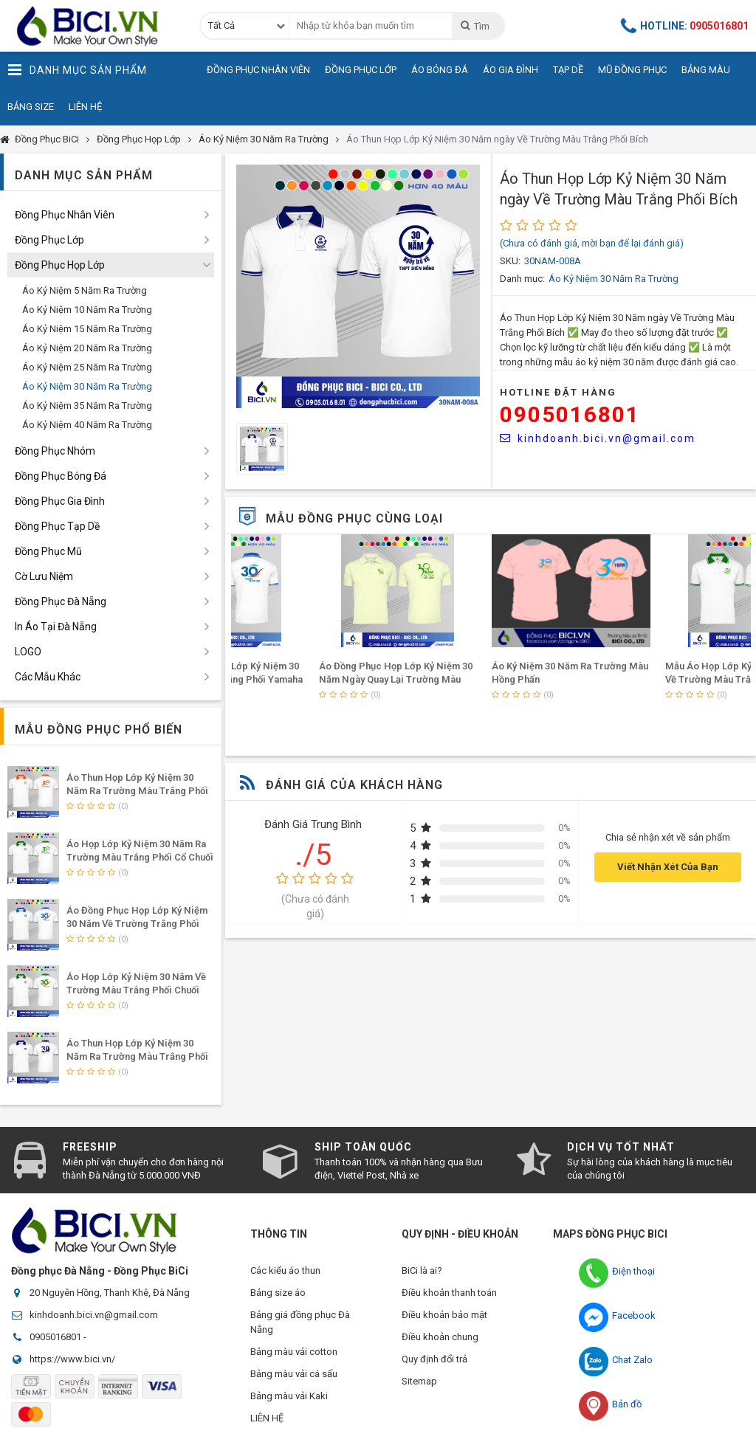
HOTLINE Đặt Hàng (558, 392)
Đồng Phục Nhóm (55, 451)
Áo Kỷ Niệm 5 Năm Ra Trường (84, 290)
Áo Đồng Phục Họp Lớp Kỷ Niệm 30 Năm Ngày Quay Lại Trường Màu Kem (488, 679)
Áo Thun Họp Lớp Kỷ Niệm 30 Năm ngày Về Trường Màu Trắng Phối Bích (497, 139)
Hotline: (685, 26)
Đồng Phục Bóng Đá (60, 476)
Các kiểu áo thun (285, 1270)
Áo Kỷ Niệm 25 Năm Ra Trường (87, 367)
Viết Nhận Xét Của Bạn (667, 866)
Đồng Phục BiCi (47, 139)
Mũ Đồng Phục (632, 69)
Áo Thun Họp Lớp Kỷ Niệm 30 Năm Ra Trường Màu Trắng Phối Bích (137, 1056)
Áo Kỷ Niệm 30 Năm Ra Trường (264, 139)
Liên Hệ (85, 106)
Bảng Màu (705, 69)
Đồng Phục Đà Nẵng (60, 601)
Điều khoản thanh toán (449, 1292)
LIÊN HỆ (267, 1418)
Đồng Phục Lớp (360, 69)
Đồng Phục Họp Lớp (139, 139)
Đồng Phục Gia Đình (60, 501)
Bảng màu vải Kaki (289, 1395)
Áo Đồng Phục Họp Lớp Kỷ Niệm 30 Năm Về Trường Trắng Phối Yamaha (136, 923)
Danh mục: (522, 278)
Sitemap (419, 1381)
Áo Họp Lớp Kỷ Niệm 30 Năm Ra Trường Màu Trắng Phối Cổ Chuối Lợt (139, 857)
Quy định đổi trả (434, 1359)
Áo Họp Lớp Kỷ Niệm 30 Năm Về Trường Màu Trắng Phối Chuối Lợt (136, 990)
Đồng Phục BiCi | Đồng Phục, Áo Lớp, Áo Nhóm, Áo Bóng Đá (92, 26)
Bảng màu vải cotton (293, 1351)
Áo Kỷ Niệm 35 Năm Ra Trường (87, 405)
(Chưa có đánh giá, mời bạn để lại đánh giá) (592, 243)
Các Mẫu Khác (47, 677)
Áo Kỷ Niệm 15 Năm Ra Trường (87, 328)
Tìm (474, 25)
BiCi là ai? (422, 1270)
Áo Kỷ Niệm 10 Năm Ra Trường (87, 309)
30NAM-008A (552, 260)
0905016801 (570, 414)
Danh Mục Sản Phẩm (77, 70)
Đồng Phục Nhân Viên (258, 69)
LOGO (28, 652)
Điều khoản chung (440, 1336)
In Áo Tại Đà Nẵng (56, 626)
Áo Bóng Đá (439, 69)
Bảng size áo (278, 1292)
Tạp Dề (568, 69)
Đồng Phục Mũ (48, 551)
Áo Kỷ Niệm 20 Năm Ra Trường (87, 348)
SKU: (510, 260)
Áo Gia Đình (510, 69)
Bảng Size (30, 106)
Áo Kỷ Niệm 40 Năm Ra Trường (87, 424)
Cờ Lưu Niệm (44, 576)
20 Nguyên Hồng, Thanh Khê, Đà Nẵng (110, 1292)
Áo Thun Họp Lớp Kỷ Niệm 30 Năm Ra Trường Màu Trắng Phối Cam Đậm (137, 791)
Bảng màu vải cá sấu (293, 1373)
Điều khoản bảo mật (444, 1314)
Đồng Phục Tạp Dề (57, 526)
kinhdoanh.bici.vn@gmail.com (597, 438)
